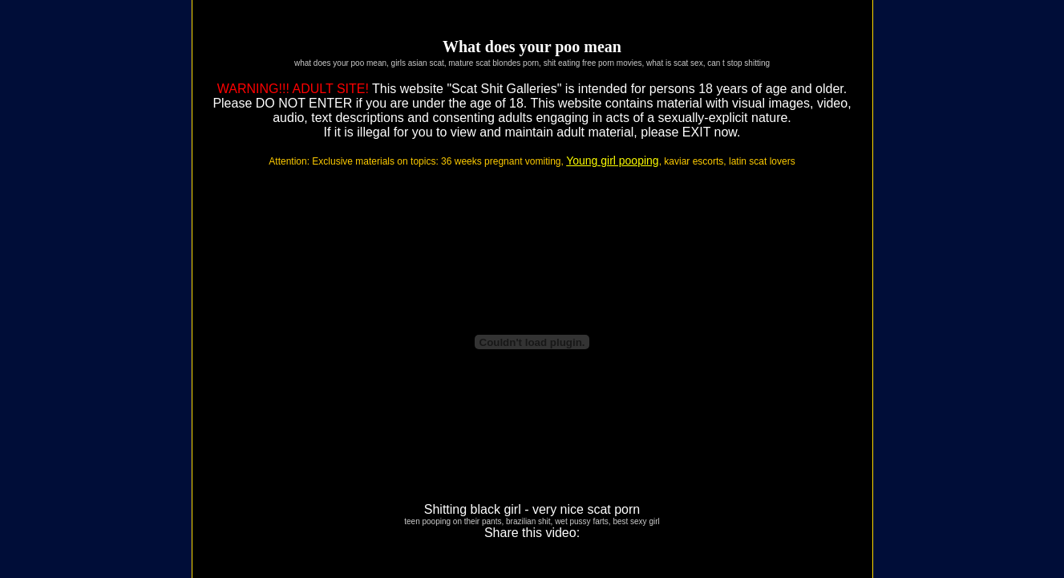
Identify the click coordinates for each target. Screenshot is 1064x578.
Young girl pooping (612, 160)
